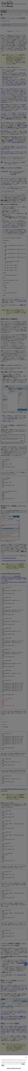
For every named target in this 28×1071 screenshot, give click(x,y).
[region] (14, 1063)
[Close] (26, 1057)
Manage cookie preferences (14, 1068)
